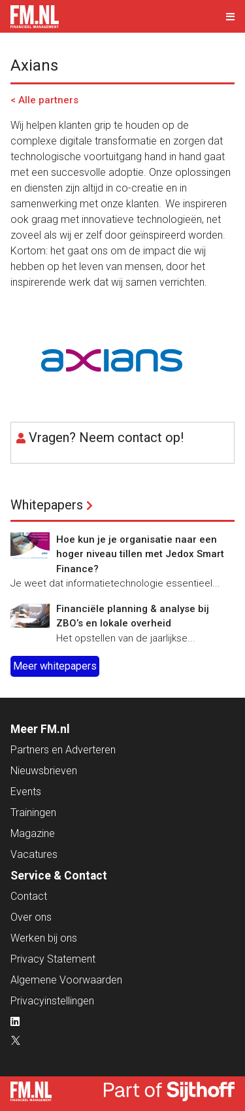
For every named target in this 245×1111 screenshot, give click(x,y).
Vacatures (33, 854)
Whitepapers (46, 505)
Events (25, 791)
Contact (28, 896)
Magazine (32, 833)
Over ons (31, 917)
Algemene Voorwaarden (66, 980)
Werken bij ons (43, 938)
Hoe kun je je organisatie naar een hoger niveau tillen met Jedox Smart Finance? (140, 554)
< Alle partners (44, 100)
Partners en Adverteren (63, 750)
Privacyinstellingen (52, 1001)
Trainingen (33, 812)
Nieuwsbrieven (43, 770)
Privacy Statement (52, 959)
